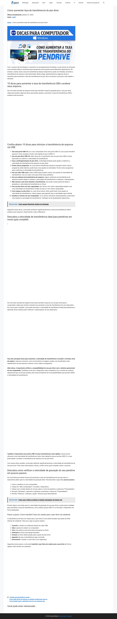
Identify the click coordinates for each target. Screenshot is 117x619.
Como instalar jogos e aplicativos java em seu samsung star (27, 601)
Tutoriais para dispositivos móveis (19, 597)
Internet (81, 3)
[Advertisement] (41, 111)
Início (9, 22)
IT (74, 3)
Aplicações (35, 3)
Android (67, 3)
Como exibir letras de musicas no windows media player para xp (28, 599)
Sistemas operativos (93, 3)
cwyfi (14, 17)
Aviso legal (62, 616)
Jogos (51, 3)
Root (43, 3)
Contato (69, 616)
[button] (103, 2)
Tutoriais (59, 3)
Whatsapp (25, 3)
